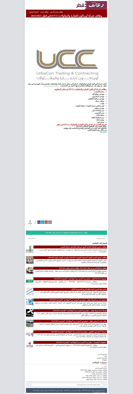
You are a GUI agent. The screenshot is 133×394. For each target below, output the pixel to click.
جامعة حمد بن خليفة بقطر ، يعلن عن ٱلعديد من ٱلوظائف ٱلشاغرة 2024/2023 (78, 300)
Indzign (103, 392)
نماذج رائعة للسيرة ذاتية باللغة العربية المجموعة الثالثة (89, 289)
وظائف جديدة (44, 12)
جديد (105, 366)
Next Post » (100, 238)
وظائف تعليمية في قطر (99, 374)
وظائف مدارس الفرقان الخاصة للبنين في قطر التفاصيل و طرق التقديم (84, 247)
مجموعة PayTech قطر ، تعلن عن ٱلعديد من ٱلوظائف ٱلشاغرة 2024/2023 (80, 279)
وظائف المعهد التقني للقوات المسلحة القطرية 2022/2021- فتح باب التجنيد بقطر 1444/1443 (77, 257)
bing (105, 356)
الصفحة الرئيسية (33, 12)
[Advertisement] (66, 32)
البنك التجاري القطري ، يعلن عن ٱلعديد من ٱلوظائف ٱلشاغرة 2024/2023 (79, 332)
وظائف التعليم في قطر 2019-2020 (96, 372)
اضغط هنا (103, 132)
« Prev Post (32, 238)
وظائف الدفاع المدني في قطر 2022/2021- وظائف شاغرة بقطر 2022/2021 (83, 268)
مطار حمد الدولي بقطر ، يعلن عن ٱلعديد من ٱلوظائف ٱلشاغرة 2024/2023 (79, 321)
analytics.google (102, 358)
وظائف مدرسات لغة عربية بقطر (96, 379)
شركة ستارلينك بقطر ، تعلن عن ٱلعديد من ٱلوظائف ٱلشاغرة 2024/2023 (80, 310)
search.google (102, 354)
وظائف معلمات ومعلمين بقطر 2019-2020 (93, 370)
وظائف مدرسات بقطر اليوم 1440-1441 (94, 377)
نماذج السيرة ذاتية (101, 368)
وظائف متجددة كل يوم (56, 12)
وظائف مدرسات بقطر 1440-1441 (96, 375)
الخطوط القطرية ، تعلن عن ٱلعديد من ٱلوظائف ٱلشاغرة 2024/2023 (81, 342)
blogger (104, 360)
